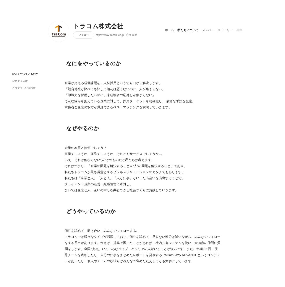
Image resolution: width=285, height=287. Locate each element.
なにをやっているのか (25, 74)
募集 (239, 30)
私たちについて (188, 30)
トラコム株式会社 (98, 26)
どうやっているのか (24, 87)
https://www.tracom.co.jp (110, 35)
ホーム (169, 30)
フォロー (83, 35)
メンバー (208, 30)
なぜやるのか (20, 81)
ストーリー (225, 30)
